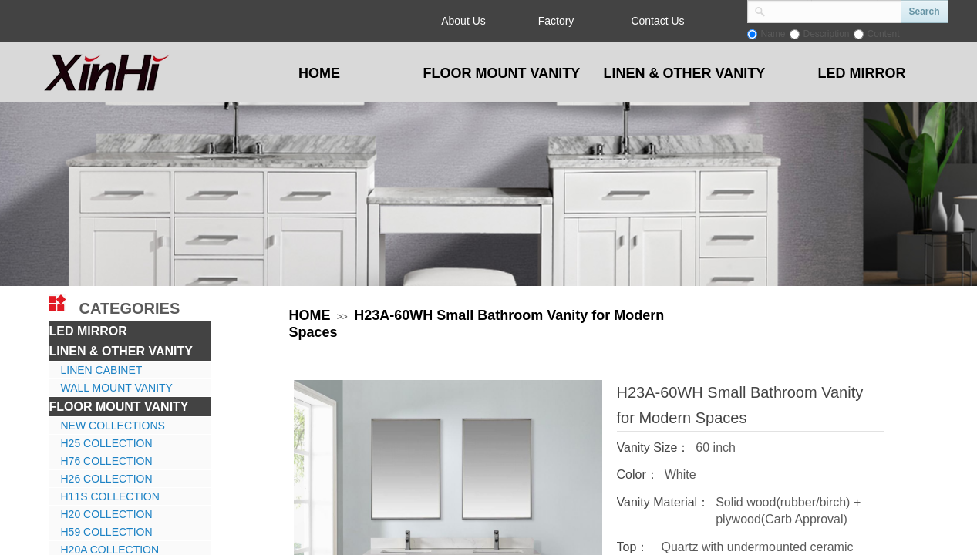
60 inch (716, 447)
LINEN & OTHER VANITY (121, 351)
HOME (310, 315)
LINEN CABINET (102, 370)
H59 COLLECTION (107, 532)
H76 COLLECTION (107, 461)
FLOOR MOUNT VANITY (119, 406)
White (680, 474)
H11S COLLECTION (110, 496)
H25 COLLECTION (107, 443)
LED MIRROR (88, 331)
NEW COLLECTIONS (113, 425)
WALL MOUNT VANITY (117, 388)
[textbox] (833, 10)
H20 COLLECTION (107, 514)
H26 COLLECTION (107, 479)
